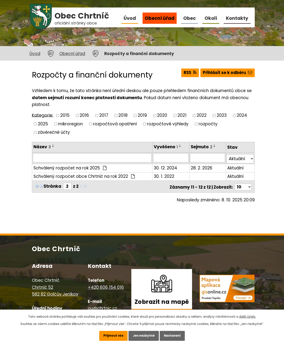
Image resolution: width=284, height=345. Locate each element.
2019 (142, 115)
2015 (65, 115)
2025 (43, 124)
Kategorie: (42, 115)
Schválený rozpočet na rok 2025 (70, 167)
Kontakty (237, 18)
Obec (189, 18)
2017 (103, 115)
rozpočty (208, 124)
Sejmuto (202, 147)
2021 (182, 115)
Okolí (211, 18)
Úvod (130, 18)
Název (42, 147)
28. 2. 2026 (202, 167)
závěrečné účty (54, 132)
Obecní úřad (159, 18)
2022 (202, 115)
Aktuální (235, 167)
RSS (188, 73)
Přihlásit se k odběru (227, 73)
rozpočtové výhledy (168, 124)
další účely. (247, 315)
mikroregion (70, 124)
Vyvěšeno (166, 147)
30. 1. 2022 (164, 175)
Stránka (52, 185)
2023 (222, 115)
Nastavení (175, 335)
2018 (123, 115)
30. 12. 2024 (165, 167)
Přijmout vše (110, 335)
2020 (162, 115)
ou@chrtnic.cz (102, 307)
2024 (242, 115)
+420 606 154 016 (106, 285)
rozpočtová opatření (115, 124)
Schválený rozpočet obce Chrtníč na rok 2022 (84, 175)
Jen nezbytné (143, 335)
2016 (84, 115)
